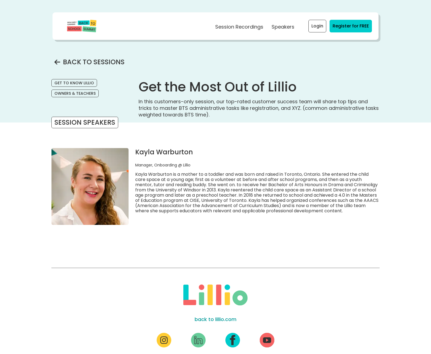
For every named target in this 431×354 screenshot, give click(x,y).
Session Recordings (239, 26)
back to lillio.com (215, 319)
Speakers (283, 26)
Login (317, 26)
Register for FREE (352, 26)
